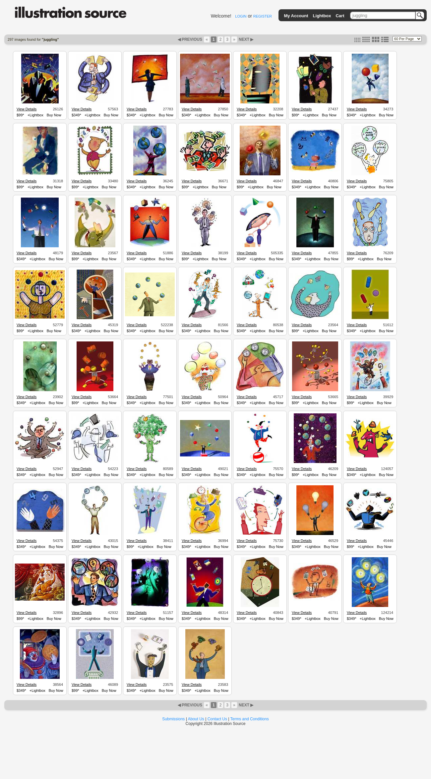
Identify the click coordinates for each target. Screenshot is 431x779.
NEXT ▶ (246, 39)
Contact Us (217, 719)
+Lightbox (35, 115)
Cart (340, 15)
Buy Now (54, 115)
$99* (20, 115)
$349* (76, 115)
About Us (196, 719)
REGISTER (262, 16)
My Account (296, 15)
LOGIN (240, 16)
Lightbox (322, 15)
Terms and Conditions (249, 719)
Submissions (173, 719)
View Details (26, 109)
